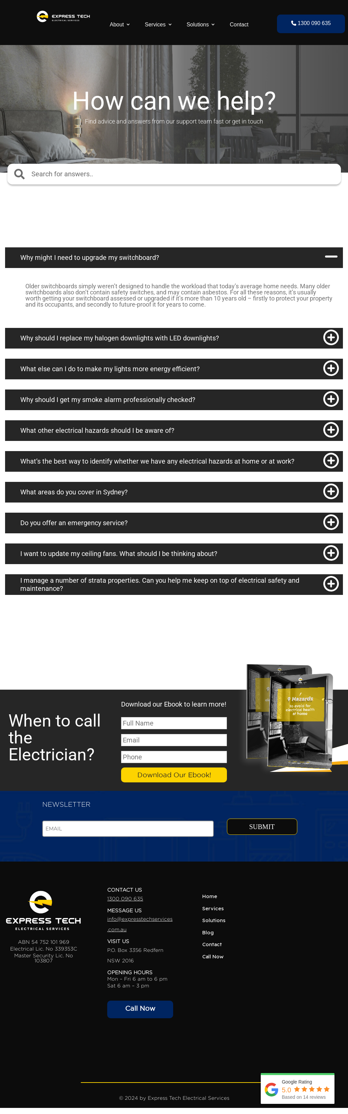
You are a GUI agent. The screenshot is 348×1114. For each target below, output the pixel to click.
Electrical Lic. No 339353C (43, 948)
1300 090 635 (311, 23)
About (117, 24)
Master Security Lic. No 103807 (43, 958)
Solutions (198, 24)
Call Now (140, 1008)
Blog (208, 932)
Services (155, 24)
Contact (239, 24)
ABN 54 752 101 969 (43, 941)
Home (209, 896)
